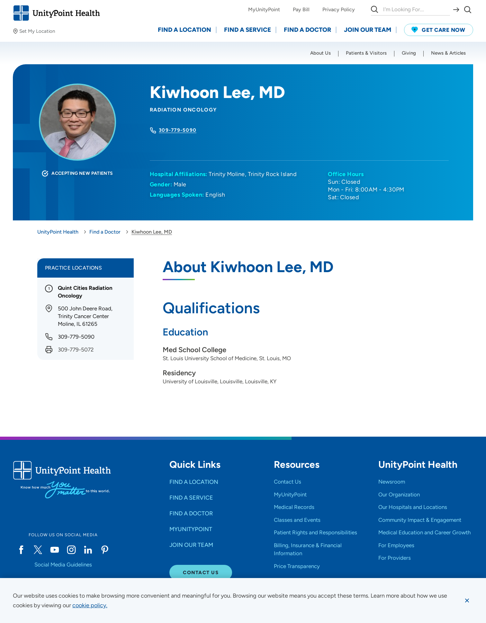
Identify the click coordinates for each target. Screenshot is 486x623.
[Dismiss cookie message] (467, 600)
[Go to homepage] (56, 13)
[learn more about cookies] (89, 605)
